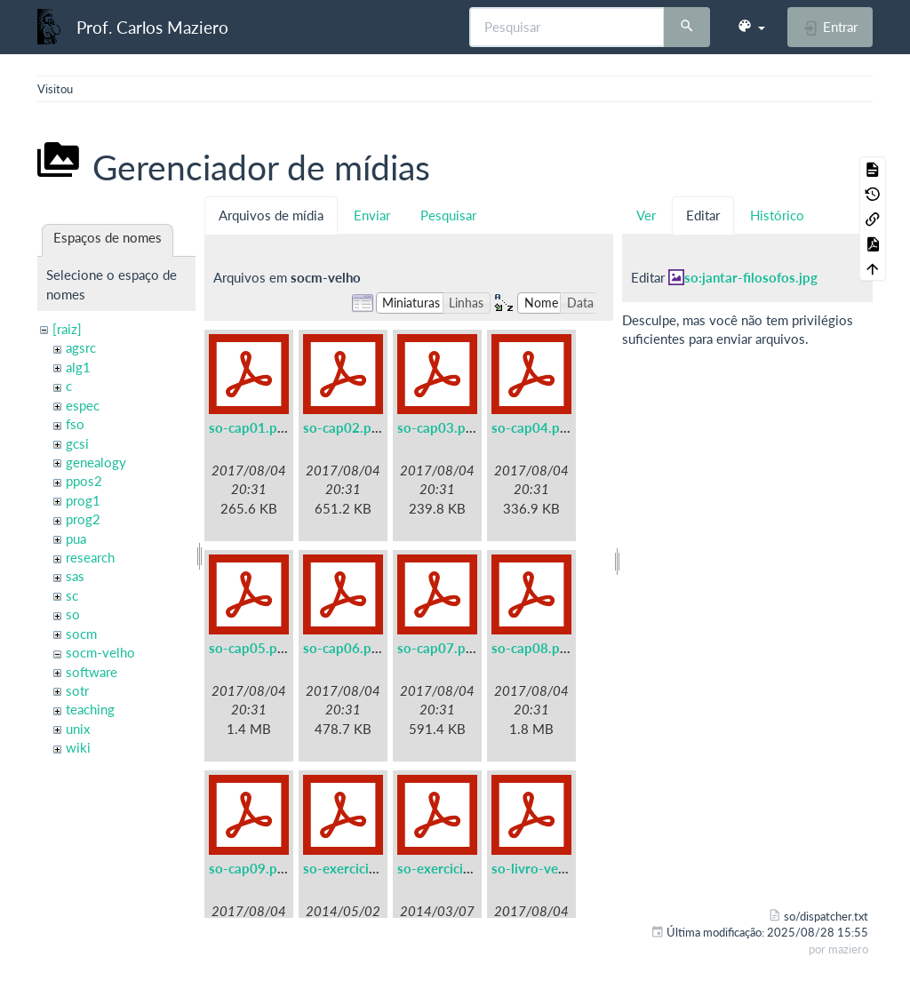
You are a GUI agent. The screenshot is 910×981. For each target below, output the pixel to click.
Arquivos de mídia (271, 215)
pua (76, 538)
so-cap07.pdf (437, 648)
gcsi (77, 443)
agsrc (81, 347)
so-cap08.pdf (531, 648)
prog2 (83, 519)
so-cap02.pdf (343, 427)
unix (78, 729)
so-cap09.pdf (249, 868)
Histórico (777, 215)
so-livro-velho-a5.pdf (556, 868)
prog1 (83, 500)
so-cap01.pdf (249, 427)
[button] (750, 26)
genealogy (96, 462)
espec (83, 405)
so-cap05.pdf (249, 648)
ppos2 (84, 481)
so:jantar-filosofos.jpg (751, 277)
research (90, 557)
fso (75, 424)
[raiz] (67, 329)
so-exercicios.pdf (449, 868)
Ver (646, 215)
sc (72, 595)
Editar (703, 215)
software (91, 672)
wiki (78, 747)
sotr (77, 690)
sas (75, 576)
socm (81, 634)
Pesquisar (448, 215)
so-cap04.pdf (531, 427)
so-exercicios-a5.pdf (365, 868)
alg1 (78, 367)
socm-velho (100, 652)
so (73, 614)
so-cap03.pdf (437, 427)
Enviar (372, 215)
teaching (90, 709)
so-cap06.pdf (343, 648)
